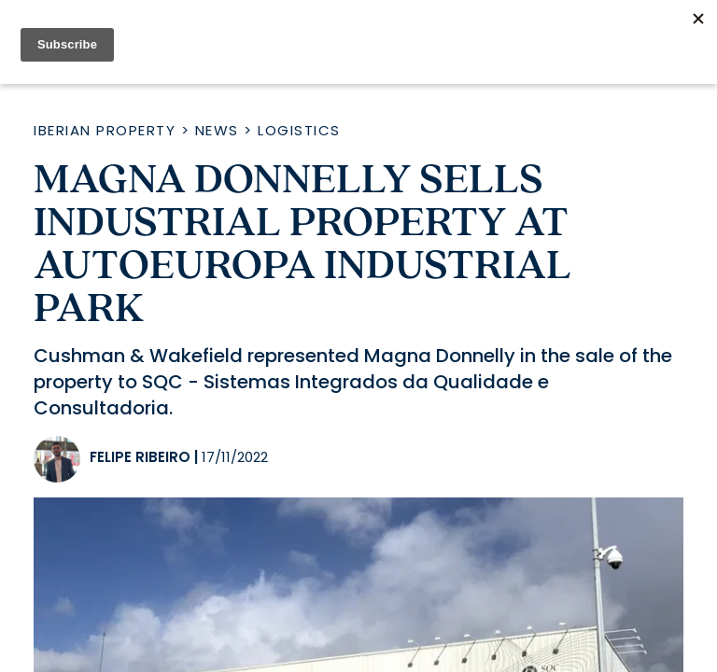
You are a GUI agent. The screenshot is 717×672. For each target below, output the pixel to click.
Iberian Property (105, 130)
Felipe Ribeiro (140, 457)
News (217, 130)
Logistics (299, 130)
